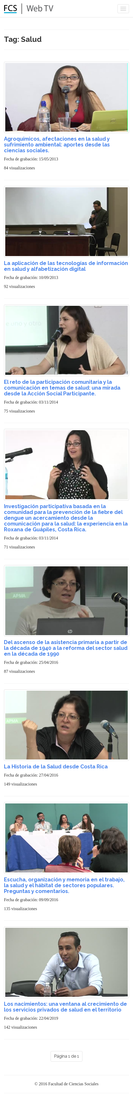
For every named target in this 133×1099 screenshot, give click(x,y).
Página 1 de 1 (66, 1056)
